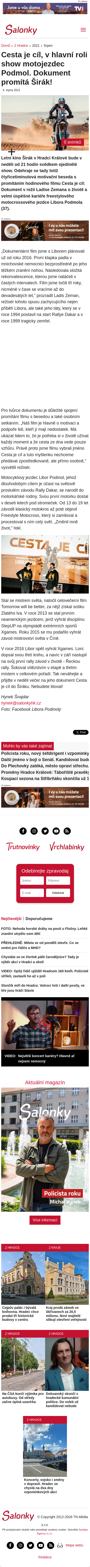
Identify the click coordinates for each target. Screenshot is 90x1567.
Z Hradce (21, 45)
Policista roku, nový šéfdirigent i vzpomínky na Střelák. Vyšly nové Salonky (45, 753)
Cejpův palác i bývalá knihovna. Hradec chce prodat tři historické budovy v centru (20, 1314)
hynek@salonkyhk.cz (21, 703)
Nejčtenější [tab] (11, 919)
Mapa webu (74, 1545)
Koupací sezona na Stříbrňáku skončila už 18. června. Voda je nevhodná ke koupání (45, 778)
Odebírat (58, 893)
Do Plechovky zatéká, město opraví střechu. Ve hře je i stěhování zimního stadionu (45, 765)
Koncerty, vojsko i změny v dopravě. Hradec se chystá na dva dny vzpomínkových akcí (44, 1486)
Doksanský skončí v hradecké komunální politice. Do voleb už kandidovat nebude (62, 1400)
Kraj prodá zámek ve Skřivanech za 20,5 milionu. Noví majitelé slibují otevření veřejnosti (66, 1314)
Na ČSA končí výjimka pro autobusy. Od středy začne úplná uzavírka (23, 1398)
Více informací (45, 1220)
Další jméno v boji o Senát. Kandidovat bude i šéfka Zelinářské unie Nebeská (45, 759)
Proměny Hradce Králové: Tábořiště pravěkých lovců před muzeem (45, 772)
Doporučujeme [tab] (38, 919)
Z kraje (55, 1247)
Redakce (45, 1557)
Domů (5, 45)
